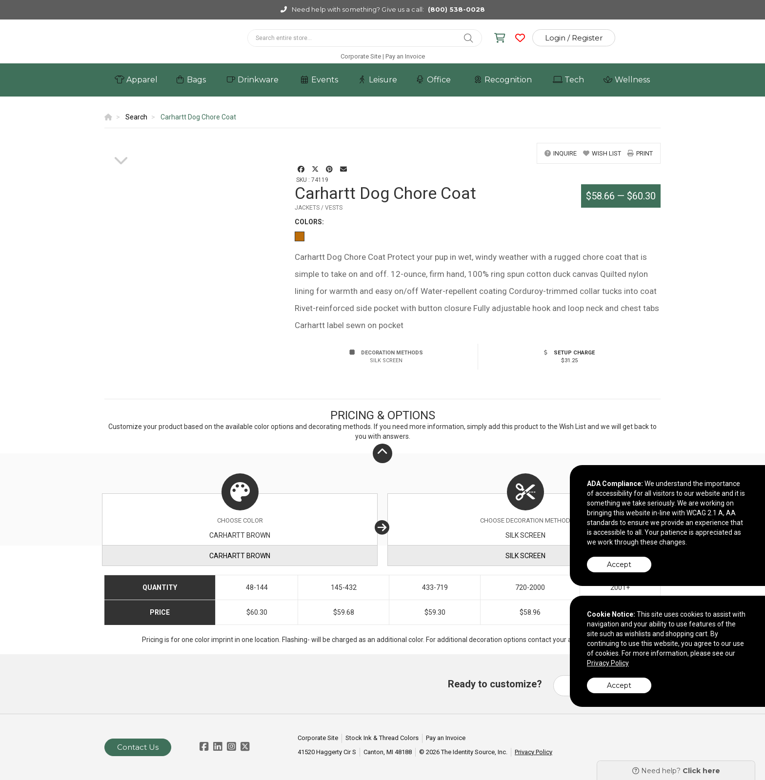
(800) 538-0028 (456, 9)
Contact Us (138, 747)
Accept (619, 564)
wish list (602, 153)
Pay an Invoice (405, 56)
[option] (121, 143)
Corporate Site (361, 56)
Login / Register (574, 37)
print (640, 153)
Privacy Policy (533, 752)
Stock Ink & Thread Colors (382, 737)
